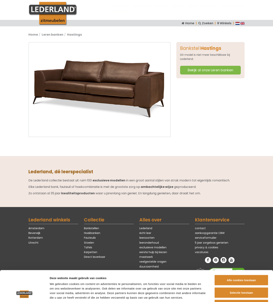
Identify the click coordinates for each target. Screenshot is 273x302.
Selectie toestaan (241, 264)
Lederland (145, 228)
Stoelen (178, 9)
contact (200, 228)
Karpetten (208, 9)
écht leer (145, 233)
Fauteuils (162, 9)
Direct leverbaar (232, 9)
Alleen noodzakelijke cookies (241, 277)
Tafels (192, 9)
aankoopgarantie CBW (210, 233)
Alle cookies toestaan (241, 252)
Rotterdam (35, 238)
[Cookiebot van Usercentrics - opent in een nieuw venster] (24, 294)
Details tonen (205, 294)
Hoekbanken (142, 9)
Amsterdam (36, 228)
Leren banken (52, 34)
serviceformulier (206, 238)
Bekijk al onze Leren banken (210, 70)
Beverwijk (34, 233)
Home (189, 23)
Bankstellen (120, 9)
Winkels (225, 23)
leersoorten (147, 238)
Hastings (74, 34)
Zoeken (207, 23)
